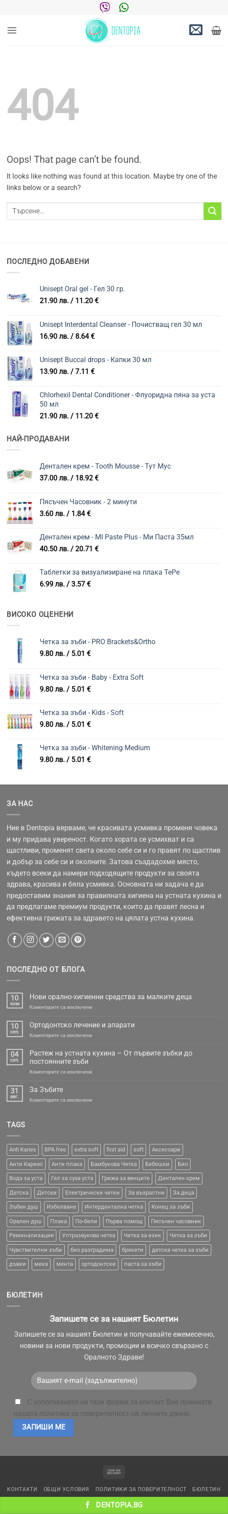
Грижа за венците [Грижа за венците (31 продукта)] (126, 1178)
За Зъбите (46, 1089)
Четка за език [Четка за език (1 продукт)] (142, 1235)
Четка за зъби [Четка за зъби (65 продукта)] (188, 1235)
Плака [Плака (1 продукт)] (58, 1221)
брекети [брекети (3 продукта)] (132, 1249)
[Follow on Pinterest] (78, 940)
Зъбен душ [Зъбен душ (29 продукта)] (23, 1206)
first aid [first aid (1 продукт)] (116, 1149)
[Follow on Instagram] (30, 940)
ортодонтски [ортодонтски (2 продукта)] (98, 1264)
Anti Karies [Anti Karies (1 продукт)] (22, 1149)
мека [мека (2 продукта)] (41, 1264)
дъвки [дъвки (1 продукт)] (17, 1264)
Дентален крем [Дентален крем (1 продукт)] (179, 1178)
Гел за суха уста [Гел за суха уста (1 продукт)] (72, 1178)
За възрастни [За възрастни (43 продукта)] (146, 1192)
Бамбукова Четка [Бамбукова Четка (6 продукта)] (114, 1164)
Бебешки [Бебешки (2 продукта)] (157, 1164)
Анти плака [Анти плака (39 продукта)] (66, 1164)
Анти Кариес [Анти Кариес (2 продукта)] (26, 1164)
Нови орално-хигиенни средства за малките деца (110, 997)
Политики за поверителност (141, 1489)
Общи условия (66, 1489)
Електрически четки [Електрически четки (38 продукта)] (92, 1192)
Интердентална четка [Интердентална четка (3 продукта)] (114, 1206)
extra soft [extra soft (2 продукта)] (86, 1149)
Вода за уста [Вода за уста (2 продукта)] (26, 1178)
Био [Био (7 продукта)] (183, 1164)
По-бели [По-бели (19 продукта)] (86, 1221)
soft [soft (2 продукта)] (138, 1149)
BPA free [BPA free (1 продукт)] (55, 1149)
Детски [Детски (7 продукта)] (47, 1192)
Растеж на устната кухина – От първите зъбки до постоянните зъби (110, 1057)
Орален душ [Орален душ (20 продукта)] (25, 1221)
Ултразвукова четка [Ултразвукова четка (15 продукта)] (88, 1235)
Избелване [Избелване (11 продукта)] (61, 1206)
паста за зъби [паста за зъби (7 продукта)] (143, 1264)
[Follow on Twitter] (46, 940)
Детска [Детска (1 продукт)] (19, 1192)
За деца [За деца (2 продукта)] (183, 1192)
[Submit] (212, 211)
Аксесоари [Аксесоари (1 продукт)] (166, 1149)
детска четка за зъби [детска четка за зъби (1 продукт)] (180, 1249)
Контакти (22, 1489)
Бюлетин (206, 1489)
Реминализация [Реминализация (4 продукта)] (31, 1235)
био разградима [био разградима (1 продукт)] (92, 1249)
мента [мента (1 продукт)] (64, 1264)
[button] (12, 30)
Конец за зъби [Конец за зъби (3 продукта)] (170, 1206)
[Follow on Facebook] (14, 940)
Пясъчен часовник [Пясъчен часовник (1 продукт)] (176, 1221)
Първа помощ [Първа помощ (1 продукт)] (124, 1221)
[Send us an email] (62, 940)
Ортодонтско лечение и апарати (82, 1025)
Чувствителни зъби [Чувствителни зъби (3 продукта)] (35, 1249)
